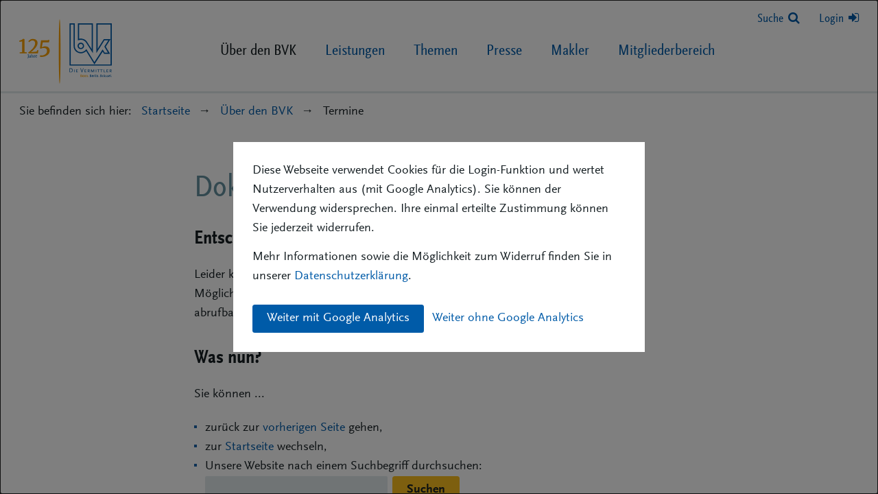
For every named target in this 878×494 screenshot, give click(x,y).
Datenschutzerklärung (351, 276)
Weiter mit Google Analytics (338, 318)
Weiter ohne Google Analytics (508, 318)
